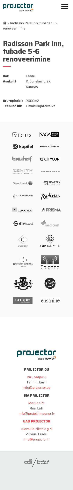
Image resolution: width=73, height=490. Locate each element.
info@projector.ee (36, 387)
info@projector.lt (36, 439)
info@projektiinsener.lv (36, 413)
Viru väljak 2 (36, 377)
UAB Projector (36, 421)
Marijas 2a (36, 402)
